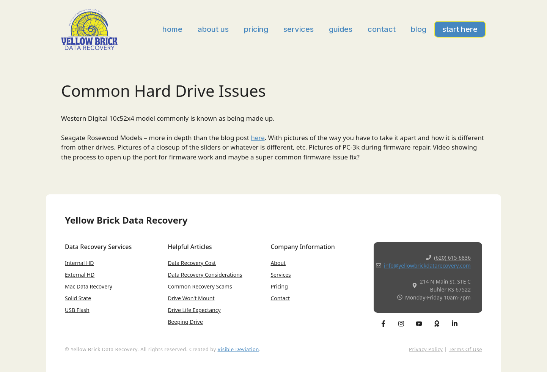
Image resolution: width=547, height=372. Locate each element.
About (278, 262)
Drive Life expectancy (194, 310)
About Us (213, 29)
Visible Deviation (238, 349)
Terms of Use (465, 349)
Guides (340, 29)
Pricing (256, 29)
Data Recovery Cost (192, 262)
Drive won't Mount (191, 298)
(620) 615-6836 (452, 257)
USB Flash (77, 310)
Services (298, 29)
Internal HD (79, 262)
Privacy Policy (426, 349)
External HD (79, 274)
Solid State (78, 298)
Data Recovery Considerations (205, 274)
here (257, 137)
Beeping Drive (185, 321)
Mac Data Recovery (88, 286)
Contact (382, 29)
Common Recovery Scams (200, 286)
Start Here (460, 29)
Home (172, 29)
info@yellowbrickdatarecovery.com (427, 265)
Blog (418, 29)
